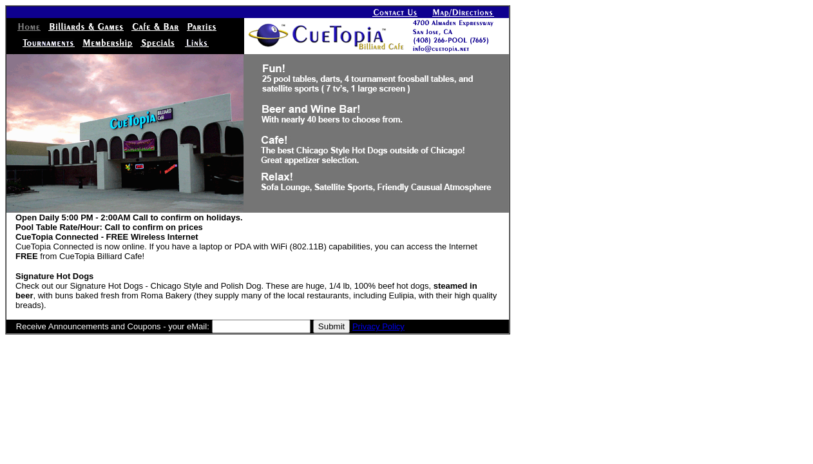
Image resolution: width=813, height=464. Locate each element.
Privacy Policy (378, 326)
